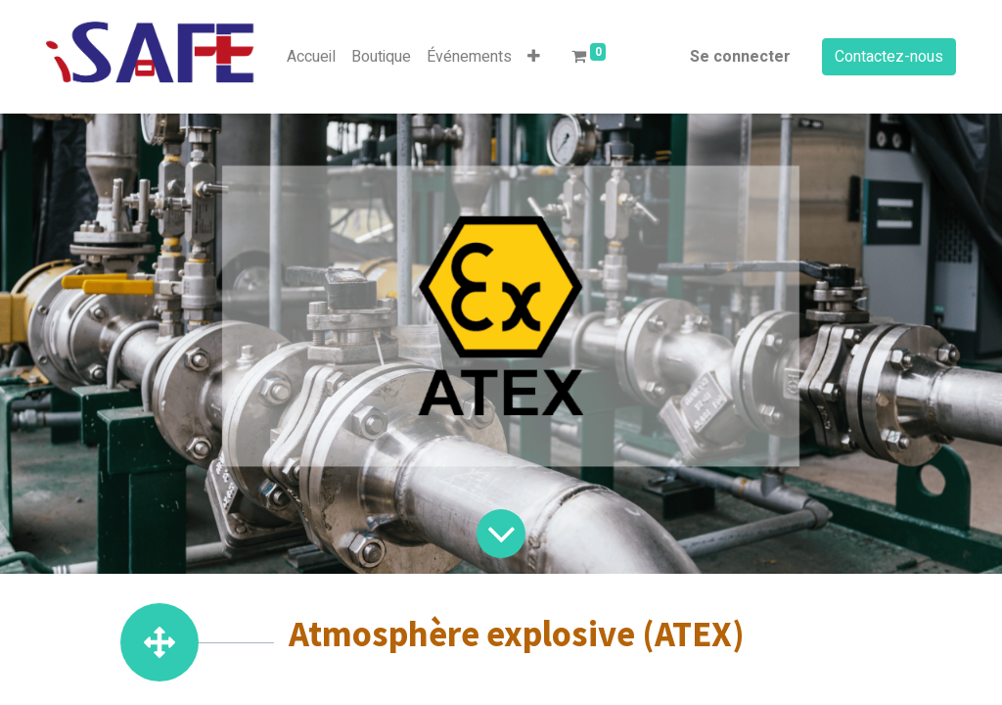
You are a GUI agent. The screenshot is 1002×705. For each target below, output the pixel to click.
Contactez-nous (889, 57)
